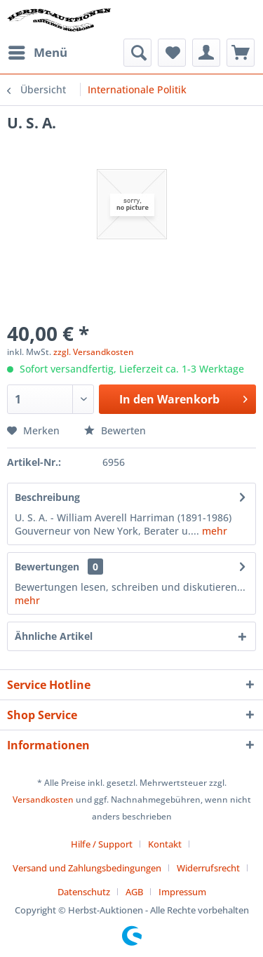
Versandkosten (43, 799)
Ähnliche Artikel (54, 636)
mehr (213, 530)
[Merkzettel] (172, 53)
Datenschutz (84, 891)
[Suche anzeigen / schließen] (137, 53)
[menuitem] (37, 53)
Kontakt (165, 844)
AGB (134, 891)
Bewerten (115, 430)
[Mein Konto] (206, 53)
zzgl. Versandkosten (93, 352)
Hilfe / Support (102, 844)
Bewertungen (47, 566)
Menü (37, 50)
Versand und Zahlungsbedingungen (87, 868)
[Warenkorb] (241, 53)
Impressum (182, 891)
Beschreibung (47, 497)
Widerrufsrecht (208, 868)
